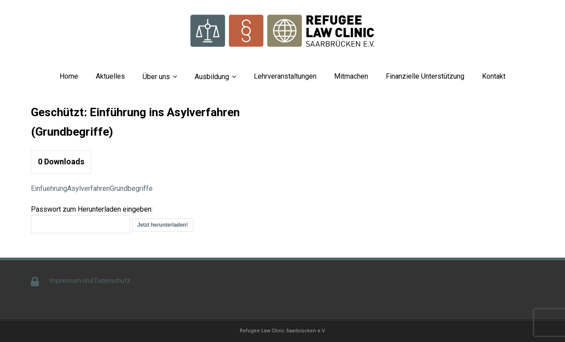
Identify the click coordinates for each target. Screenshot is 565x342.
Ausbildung (212, 76)
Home (69, 76)
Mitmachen (351, 76)
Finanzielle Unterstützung (425, 76)
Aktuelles (110, 76)
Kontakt (493, 76)
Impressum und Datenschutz (89, 280)
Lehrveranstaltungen (285, 76)
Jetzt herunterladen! (162, 225)
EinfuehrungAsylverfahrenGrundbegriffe (92, 188)
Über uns (156, 76)
